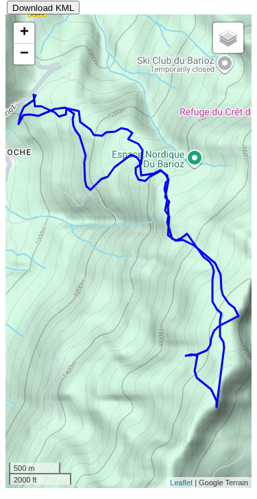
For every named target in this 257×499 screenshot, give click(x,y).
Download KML (43, 8)
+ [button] (24, 33)
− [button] (24, 54)
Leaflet (181, 482)
